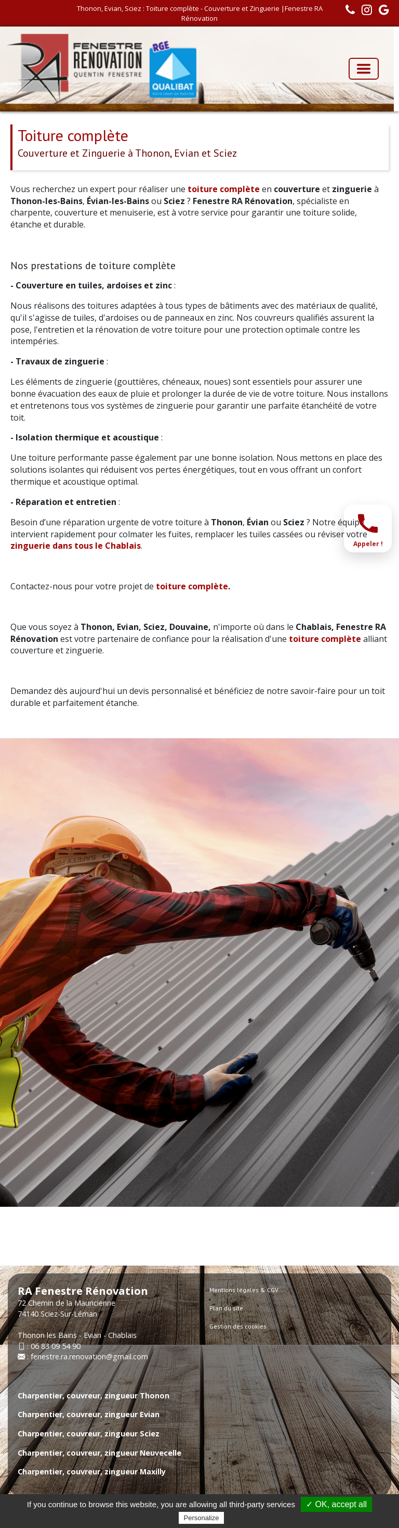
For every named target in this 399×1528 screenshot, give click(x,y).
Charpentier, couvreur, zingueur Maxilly (92, 1471)
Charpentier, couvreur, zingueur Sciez (88, 1433)
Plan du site (226, 1308)
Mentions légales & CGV (243, 1290)
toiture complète (224, 189)
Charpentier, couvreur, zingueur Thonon (93, 1395)
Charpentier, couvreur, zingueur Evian (88, 1414)
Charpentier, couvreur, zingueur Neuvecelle (99, 1453)
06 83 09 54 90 (56, 1346)
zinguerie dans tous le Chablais (75, 545)
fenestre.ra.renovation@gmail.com (89, 1356)
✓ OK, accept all (336, 1504)
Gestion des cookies (238, 1326)
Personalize (201, 1518)
